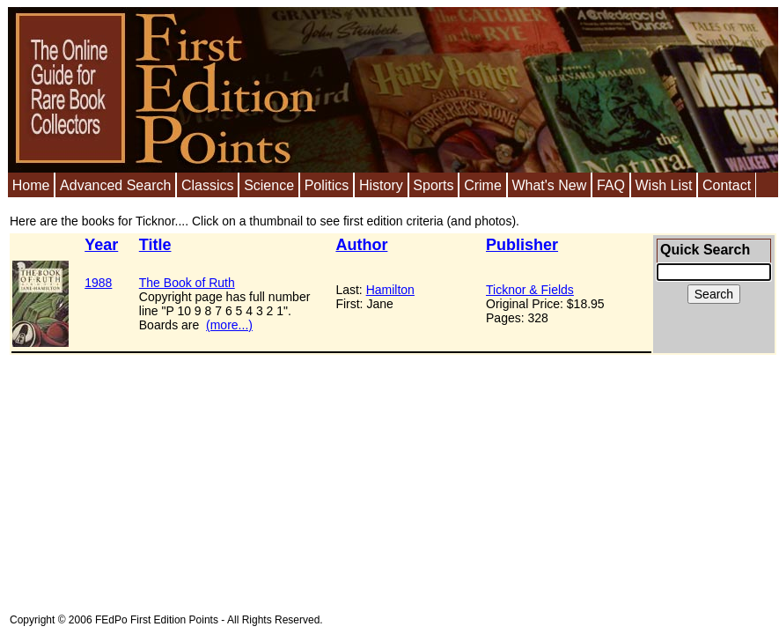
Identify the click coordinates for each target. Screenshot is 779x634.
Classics (207, 185)
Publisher (522, 245)
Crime (483, 185)
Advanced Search (115, 185)
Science (269, 185)
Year (101, 245)
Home (31, 185)
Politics (327, 185)
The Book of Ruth (187, 283)
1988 (98, 283)
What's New (548, 185)
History (381, 185)
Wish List (663, 185)
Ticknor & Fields (530, 290)
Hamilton (390, 290)
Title (155, 245)
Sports (433, 185)
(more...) (229, 325)
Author (361, 245)
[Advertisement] (279, 478)
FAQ (611, 185)
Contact (726, 185)
